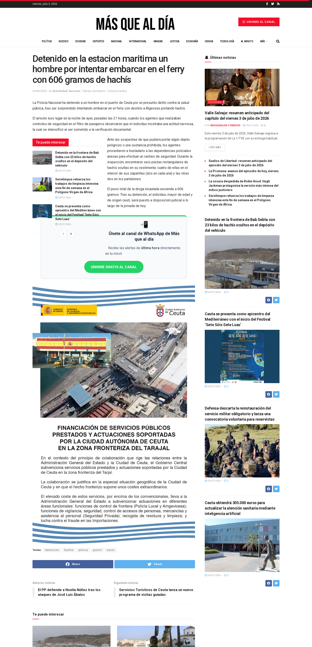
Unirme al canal (259, 21)
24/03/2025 (39, 91)
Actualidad (59, 91)
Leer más (215, 147)
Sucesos (63, 41)
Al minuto (247, 41)
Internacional (137, 41)
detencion (52, 550)
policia (83, 550)
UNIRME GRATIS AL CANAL (114, 267)
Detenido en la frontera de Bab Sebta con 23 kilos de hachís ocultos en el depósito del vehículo (240, 225)
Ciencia (209, 41)
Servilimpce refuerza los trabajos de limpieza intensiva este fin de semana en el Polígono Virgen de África (241, 200)
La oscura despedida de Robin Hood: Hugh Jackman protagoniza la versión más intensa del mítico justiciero (243, 186)
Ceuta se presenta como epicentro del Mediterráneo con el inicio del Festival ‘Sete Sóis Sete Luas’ (237, 319)
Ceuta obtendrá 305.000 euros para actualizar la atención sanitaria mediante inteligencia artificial (240, 508)
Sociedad (80, 41)
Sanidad (158, 41)
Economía (192, 41)
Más (262, 41)
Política (47, 41)
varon (111, 550)
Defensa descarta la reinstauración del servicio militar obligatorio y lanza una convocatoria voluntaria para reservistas (240, 413)
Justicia (174, 41)
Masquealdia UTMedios (225, 125)
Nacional (116, 41)
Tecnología (227, 41)
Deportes (98, 41)
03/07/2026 (63, 170)
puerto (97, 550)
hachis (69, 550)
